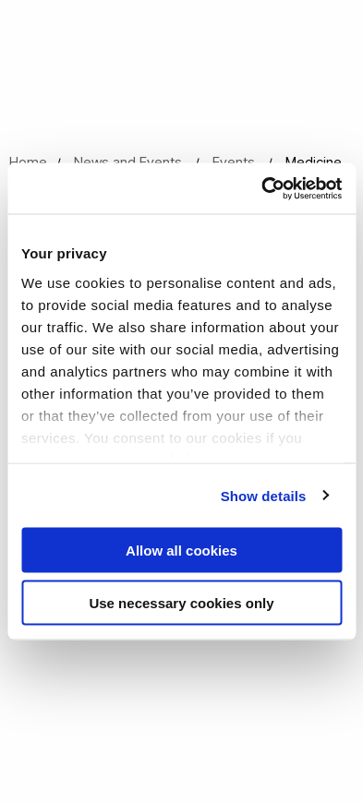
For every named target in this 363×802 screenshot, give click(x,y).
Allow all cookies (181, 550)
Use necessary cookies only (181, 602)
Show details (264, 495)
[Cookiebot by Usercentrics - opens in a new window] (261, 188)
